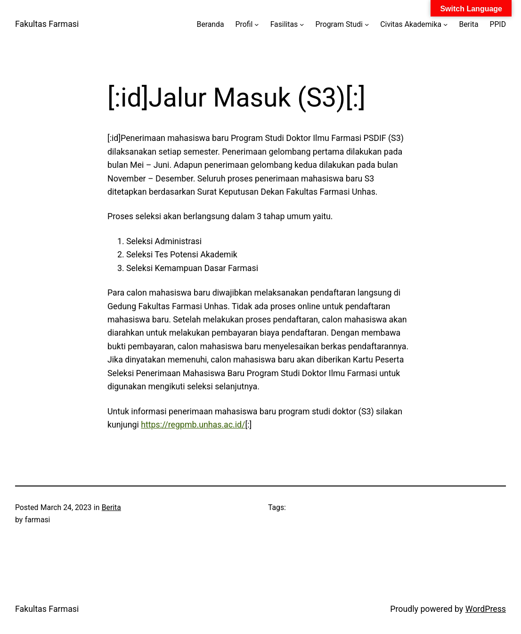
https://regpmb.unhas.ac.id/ (193, 424)
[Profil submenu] (256, 24)
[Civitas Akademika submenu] (445, 24)
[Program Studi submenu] (367, 24)
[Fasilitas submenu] (302, 24)
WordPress (485, 609)
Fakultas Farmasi (47, 24)
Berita (111, 507)
